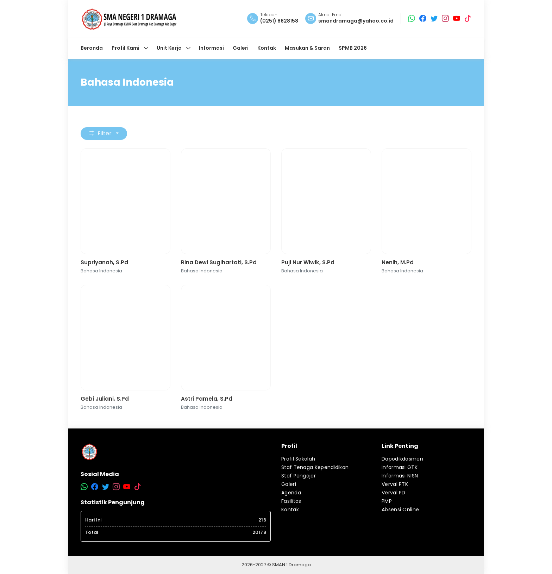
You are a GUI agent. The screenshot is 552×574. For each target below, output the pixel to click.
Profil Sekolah (298, 458)
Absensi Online (400, 509)
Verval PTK (395, 484)
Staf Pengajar (298, 475)
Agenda (291, 492)
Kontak (290, 509)
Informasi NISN (400, 475)
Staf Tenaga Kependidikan (315, 467)
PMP (387, 501)
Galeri (288, 484)
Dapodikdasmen (402, 458)
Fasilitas (291, 501)
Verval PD (394, 492)
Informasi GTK (400, 467)
